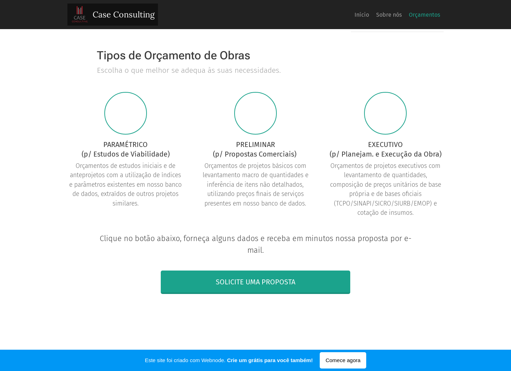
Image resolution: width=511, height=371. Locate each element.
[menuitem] (411, 14)
